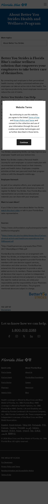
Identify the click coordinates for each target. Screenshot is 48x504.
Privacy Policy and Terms (24, 120)
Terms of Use (33, 117)
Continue (24, 142)
